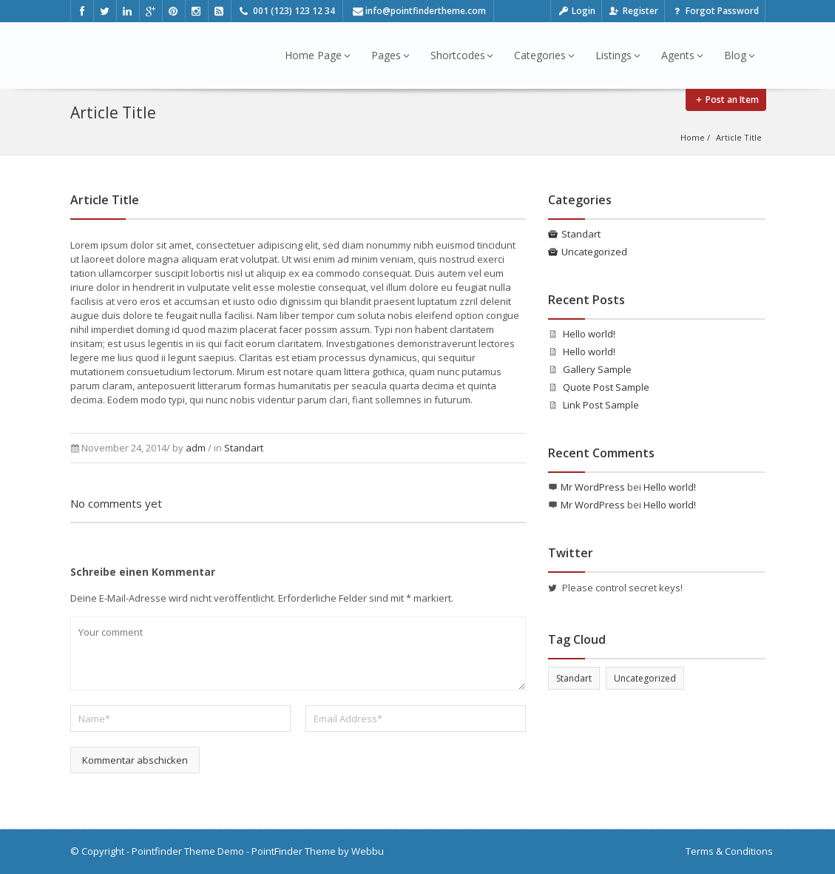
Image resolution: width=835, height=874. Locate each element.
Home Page (318, 55)
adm (196, 447)
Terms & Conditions (729, 851)
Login (576, 10)
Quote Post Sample (606, 387)
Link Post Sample (601, 404)
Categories (544, 55)
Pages (390, 55)
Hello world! (589, 333)
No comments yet (116, 503)
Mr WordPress (593, 487)
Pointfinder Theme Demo (188, 851)
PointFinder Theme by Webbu (317, 851)
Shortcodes (462, 55)
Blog (739, 55)
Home (692, 137)
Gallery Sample (597, 369)
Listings (617, 55)
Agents (682, 55)
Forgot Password (715, 10)
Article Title (739, 137)
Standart (243, 447)
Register (633, 10)
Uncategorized (594, 251)
